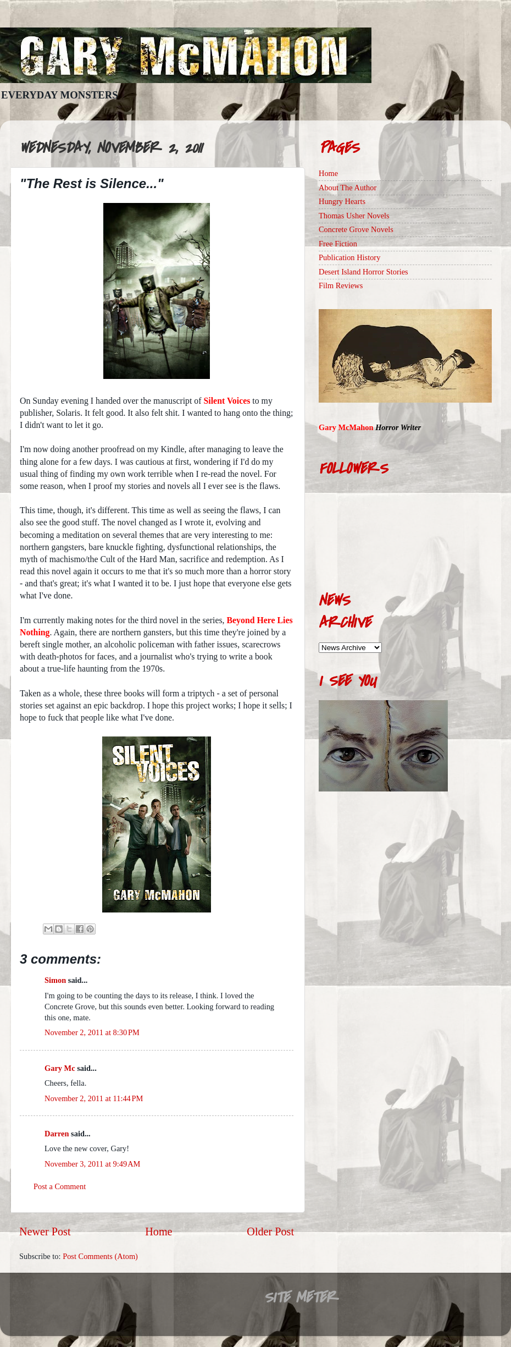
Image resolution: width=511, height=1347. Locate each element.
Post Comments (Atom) (100, 1256)
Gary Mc (60, 1068)
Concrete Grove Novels (356, 229)
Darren (57, 1133)
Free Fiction (338, 243)
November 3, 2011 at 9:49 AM (92, 1163)
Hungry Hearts (342, 201)
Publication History (349, 257)
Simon (55, 980)
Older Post (270, 1231)
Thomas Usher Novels (354, 215)
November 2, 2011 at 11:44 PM (94, 1098)
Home (158, 1231)
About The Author (347, 187)
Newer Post (45, 1231)
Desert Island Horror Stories (363, 271)
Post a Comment (60, 1186)
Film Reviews (341, 285)
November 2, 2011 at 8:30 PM (92, 1032)
